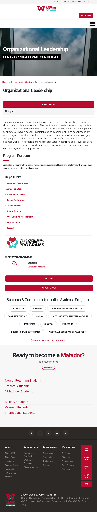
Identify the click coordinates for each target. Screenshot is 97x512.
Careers (86, 467)
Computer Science (17, 316)
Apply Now (86, 458)
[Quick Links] (86, 15)
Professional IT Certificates (25, 332)
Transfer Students (17, 386)
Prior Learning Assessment (19, 217)
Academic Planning (15, 194)
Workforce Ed (13, 222)
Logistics (49, 324)
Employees (72, 2)
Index (56, 2)
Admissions (48, 453)
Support (10, 228)
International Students (20, 413)
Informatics (29, 324)
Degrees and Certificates (21, 82)
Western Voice (58, 501)
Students (63, 2)
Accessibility (48, 498)
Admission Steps (14, 189)
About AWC (10, 453)
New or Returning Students (23, 380)
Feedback (84, 498)
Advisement (48, 461)
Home (4, 82)
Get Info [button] (49, 278)
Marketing (67, 324)
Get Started (48, 367)
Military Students (16, 402)
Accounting (19, 308)
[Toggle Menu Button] (92, 24)
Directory (81, 2)
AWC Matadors (43, 501)
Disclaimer (34, 498)
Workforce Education (28, 462)
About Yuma (10, 457)
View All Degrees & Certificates (48, 340)
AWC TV (76, 501)
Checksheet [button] (48, 104)
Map (88, 2)
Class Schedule (13, 205)
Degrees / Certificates (17, 183)
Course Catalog (13, 211)
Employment (71, 498)
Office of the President (10, 475)
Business (37, 308)
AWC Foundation (28, 501)
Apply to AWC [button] (49, 288)
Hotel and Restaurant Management (70, 316)
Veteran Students (17, 407)
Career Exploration (15, 200)
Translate (66, 469)
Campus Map (67, 461)
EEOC (60, 498)
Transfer (46, 465)
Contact (86, 476)
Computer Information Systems (67, 308)
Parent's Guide (11, 465)
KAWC (69, 501)
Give (86, 484)
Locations (9, 461)
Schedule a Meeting (36, 267)
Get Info (86, 450)
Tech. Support (68, 465)
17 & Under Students (19, 391)
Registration (48, 457)
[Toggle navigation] (88, 111)
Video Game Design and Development (67, 332)
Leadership (10, 469)
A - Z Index (66, 453)
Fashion (39, 316)
